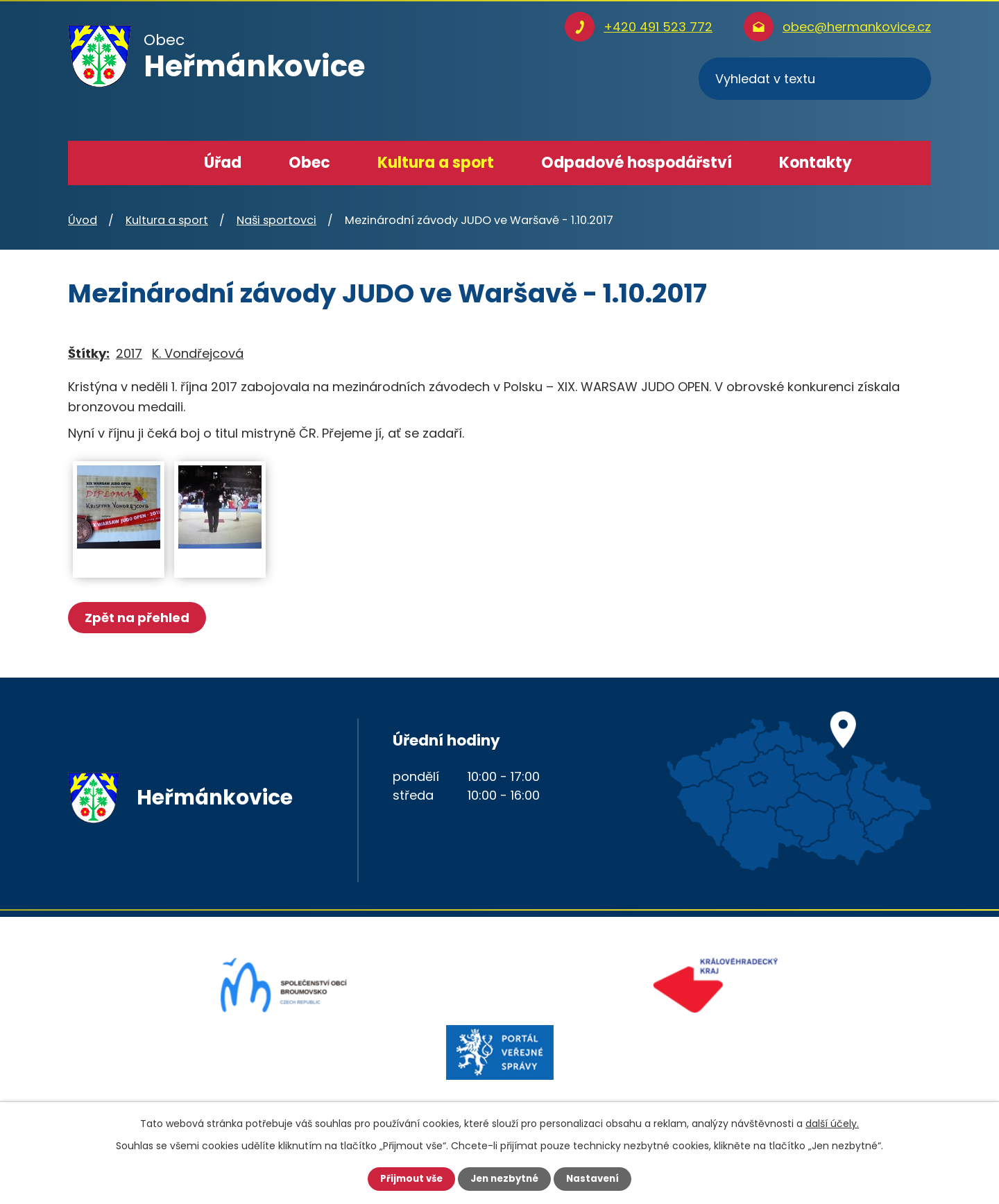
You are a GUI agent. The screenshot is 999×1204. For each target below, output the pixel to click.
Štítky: (89, 353)
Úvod (152, 163)
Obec (309, 162)
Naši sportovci (276, 220)
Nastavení (596, 1178)
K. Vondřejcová (198, 353)
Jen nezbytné (504, 1178)
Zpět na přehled (139, 617)
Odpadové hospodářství (636, 162)
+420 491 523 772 (658, 26)
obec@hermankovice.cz (857, 26)
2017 (129, 353)
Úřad (222, 162)
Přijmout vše (408, 1178)
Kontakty (815, 162)
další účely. (832, 1123)
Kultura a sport (435, 162)
